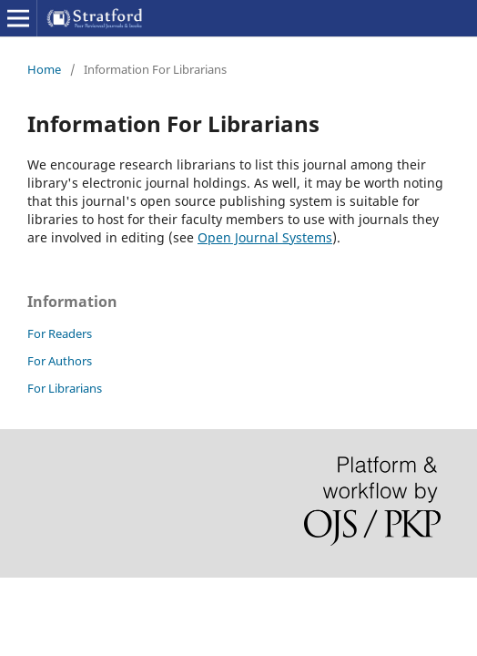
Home (44, 69)
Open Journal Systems (265, 237)
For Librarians (64, 388)
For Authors (59, 361)
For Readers (59, 333)
